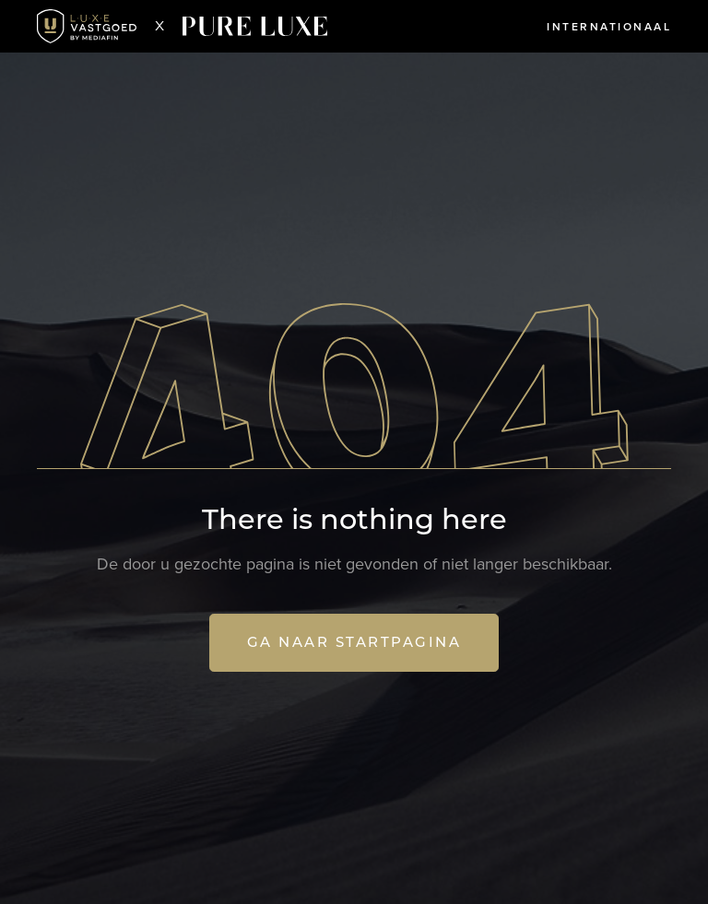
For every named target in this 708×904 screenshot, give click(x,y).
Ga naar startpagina (354, 642)
